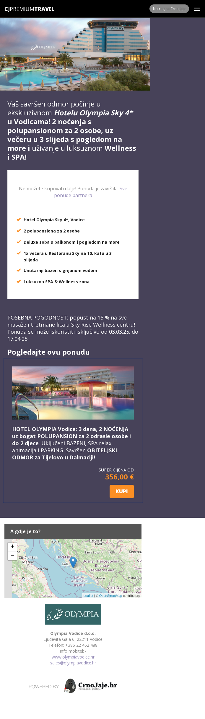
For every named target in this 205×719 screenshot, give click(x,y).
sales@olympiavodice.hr (73, 663)
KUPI (121, 491)
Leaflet (88, 595)
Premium (19, 8)
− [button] (12, 555)
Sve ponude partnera (90, 192)
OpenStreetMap (110, 595)
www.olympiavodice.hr (73, 657)
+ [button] (12, 547)
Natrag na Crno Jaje (169, 8)
